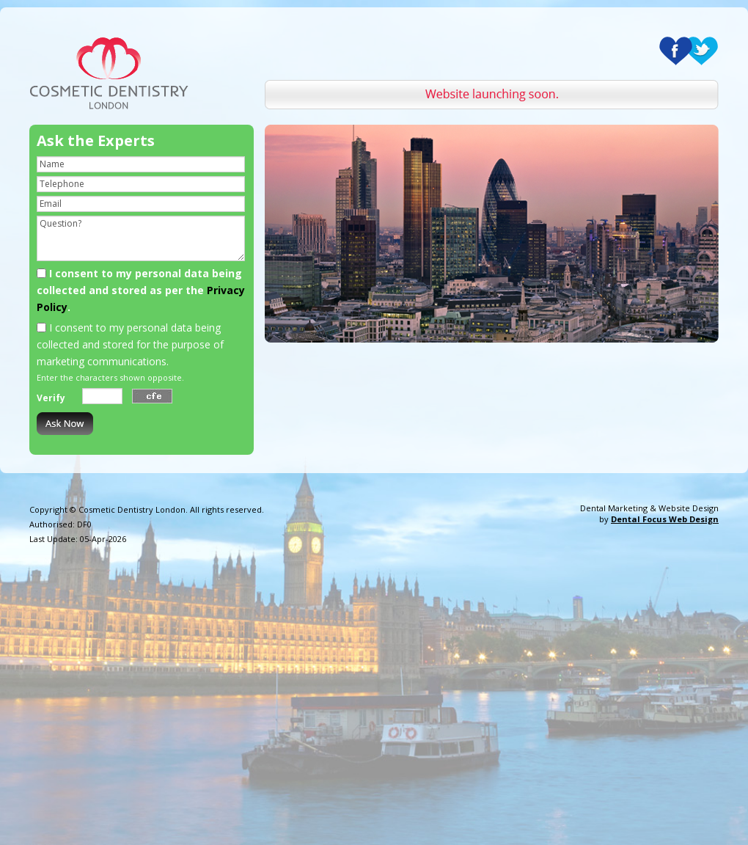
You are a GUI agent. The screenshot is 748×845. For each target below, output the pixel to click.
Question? (141, 238)
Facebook (675, 51)
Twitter (701, 51)
